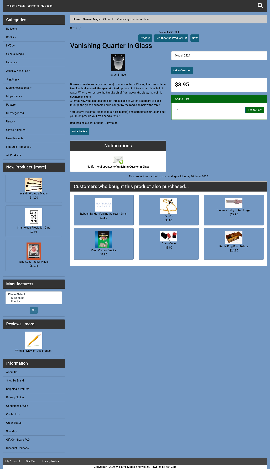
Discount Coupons (17, 448)
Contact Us (13, 414)
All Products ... (15, 155)
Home (33, 5)
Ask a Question (182, 70)
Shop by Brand (15, 380)
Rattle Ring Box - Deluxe (233, 246)
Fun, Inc (34, 301)
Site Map (11, 431)
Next (195, 38)
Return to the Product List (171, 38)
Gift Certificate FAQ (18, 439)
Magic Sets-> (14, 96)
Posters (11, 104)
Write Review (79, 131)
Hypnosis (12, 62)
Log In (47, 5)
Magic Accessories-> (19, 87)
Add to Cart (255, 110)
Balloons (11, 28)
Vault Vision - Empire (103, 250)
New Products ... (16, 138)
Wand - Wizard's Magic (34, 186)
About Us (11, 372)
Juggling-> (12, 79)
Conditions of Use (17, 406)
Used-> (10, 121)
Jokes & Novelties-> (18, 71)
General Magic (92, 19)
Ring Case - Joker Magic (33, 253)
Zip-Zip (168, 216)
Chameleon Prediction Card (33, 218)
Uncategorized (15, 113)
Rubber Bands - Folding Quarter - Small (103, 213)
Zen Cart (171, 466)
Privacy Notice (15, 397)
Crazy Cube (169, 243)
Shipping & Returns (17, 389)
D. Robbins (34, 298)
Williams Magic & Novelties (132, 466)
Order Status (14, 422)
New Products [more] (26, 167)
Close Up (108, 19)
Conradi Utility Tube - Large (233, 210)
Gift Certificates (15, 130)
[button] (260, 5)
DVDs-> (10, 45)
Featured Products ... (19, 146)
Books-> (11, 37)
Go (33, 310)
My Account (12, 461)
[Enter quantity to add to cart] (210, 110)
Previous (145, 38)
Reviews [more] (20, 324)
